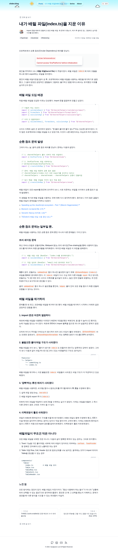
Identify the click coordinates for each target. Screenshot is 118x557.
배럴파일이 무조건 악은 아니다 (37, 433)
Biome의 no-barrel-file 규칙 (33, 209)
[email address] (61, 542)
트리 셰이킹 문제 (27, 240)
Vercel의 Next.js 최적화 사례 (34, 213)
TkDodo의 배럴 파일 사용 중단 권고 (37, 217)
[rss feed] (66, 542)
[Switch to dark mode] (32, 4)
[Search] (105, 3)
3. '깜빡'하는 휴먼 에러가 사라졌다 (36, 383)
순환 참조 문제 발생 (31, 141)
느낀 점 (23, 484)
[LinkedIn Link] (56, 542)
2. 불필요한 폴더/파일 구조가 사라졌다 (38, 342)
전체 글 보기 (25, 17)
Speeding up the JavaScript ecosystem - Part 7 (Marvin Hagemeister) (50, 205)
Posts (41, 4)
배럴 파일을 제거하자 (32, 299)
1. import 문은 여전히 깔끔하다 (34, 315)
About (79, 4)
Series (72, 4)
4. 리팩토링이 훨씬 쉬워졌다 (33, 412)
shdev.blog (14, 4)
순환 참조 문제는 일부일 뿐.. (36, 226)
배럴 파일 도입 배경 (31, 95)
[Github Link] (52, 542)
